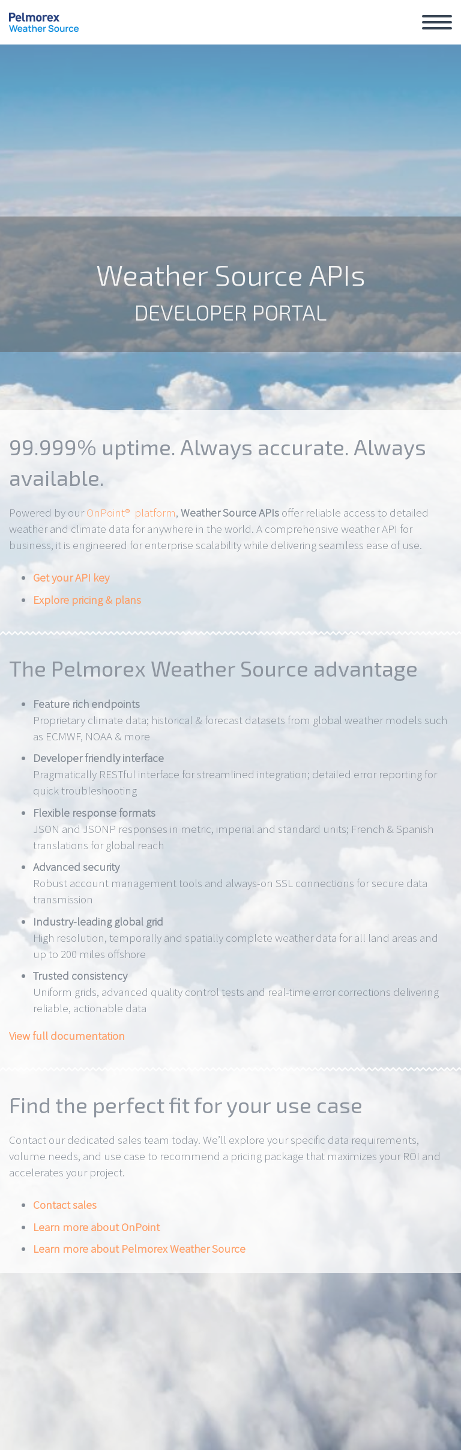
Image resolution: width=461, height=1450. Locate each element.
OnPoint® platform (131, 512)
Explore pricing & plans (87, 599)
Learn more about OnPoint (96, 1227)
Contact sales (65, 1204)
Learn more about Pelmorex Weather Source (139, 1248)
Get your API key (71, 577)
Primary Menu (437, 22)
